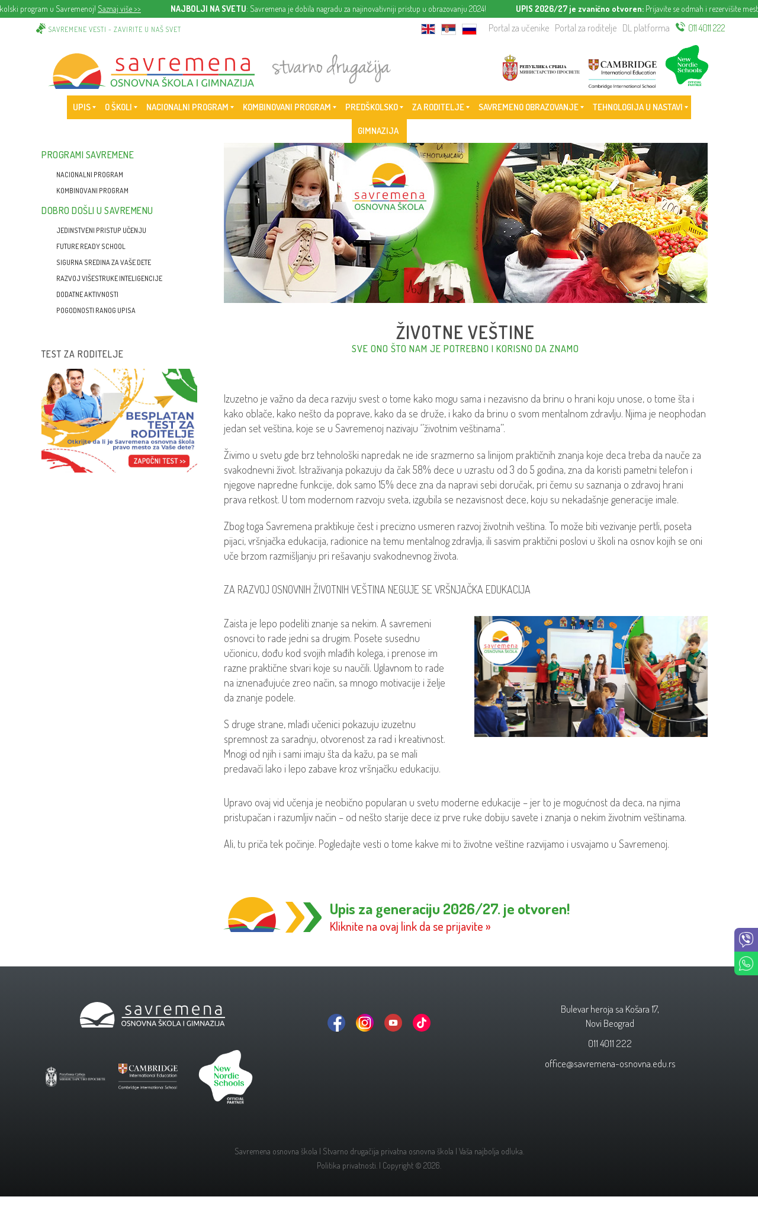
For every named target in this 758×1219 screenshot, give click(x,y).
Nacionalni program (89, 174)
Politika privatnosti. (347, 1165)
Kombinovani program (92, 190)
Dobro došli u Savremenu (97, 210)
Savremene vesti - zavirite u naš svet (115, 29)
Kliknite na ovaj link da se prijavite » (410, 926)
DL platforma (646, 28)
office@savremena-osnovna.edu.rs (610, 1063)
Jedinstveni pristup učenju (101, 230)
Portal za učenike (519, 28)
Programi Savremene (87, 155)
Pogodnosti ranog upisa (96, 310)
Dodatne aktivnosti (87, 294)
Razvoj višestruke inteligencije (109, 278)
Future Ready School (91, 246)
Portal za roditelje (585, 28)
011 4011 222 (706, 28)
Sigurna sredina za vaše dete (103, 262)
